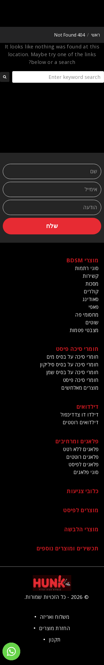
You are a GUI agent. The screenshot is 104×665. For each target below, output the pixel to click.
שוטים (92, 322)
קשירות (90, 276)
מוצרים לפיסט (80, 510)
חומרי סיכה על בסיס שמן (72, 372)
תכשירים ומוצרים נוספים (67, 548)
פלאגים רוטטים (82, 457)
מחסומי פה (86, 314)
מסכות (92, 283)
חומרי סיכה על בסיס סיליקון (69, 364)
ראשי (95, 35)
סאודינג (90, 299)
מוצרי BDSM (82, 260)
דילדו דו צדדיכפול (79, 414)
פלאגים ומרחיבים (76, 441)
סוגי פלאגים (86, 472)
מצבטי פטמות (84, 330)
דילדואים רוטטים (80, 422)
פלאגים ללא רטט (80, 449)
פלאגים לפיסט (83, 464)
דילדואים (87, 406)
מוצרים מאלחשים (79, 387)
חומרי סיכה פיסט (77, 349)
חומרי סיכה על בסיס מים (73, 356)
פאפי (93, 307)
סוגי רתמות (87, 268)
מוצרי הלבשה (81, 529)
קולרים (91, 291)
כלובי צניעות (82, 491)
